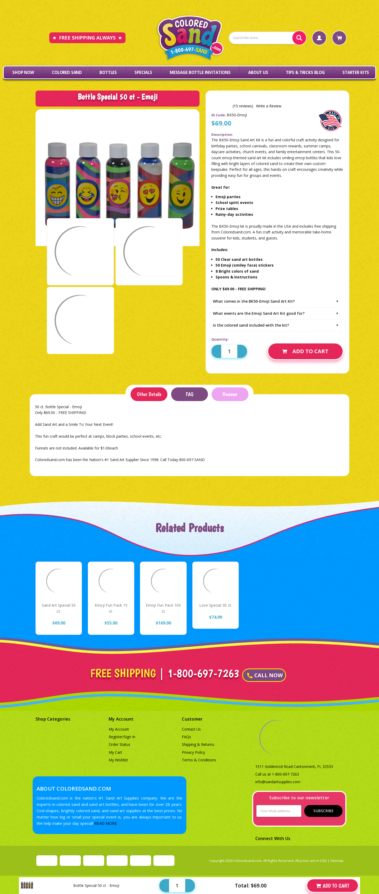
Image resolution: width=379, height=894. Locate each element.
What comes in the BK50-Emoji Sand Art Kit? (277, 301)
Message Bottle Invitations (200, 72)
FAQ (189, 394)
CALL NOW (265, 675)
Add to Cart (305, 351)
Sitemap (336, 860)
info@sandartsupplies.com (277, 781)
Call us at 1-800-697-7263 (277, 774)
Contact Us (191, 729)
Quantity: (220, 339)
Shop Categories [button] (53, 719)
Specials (143, 72)
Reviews (230, 394)
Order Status (119, 744)
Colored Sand (67, 72)
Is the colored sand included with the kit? (277, 325)
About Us (258, 72)
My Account (119, 729)
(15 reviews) (243, 106)
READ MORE (105, 823)
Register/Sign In (122, 736)
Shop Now (23, 72)
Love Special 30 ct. (215, 605)
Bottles (108, 72)
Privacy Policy (193, 752)
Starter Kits (355, 72)
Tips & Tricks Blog (305, 72)
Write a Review (268, 106)
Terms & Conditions (199, 759)
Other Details (149, 394)
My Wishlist (118, 759)
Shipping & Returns (198, 744)
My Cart (115, 752)
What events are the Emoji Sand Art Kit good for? (277, 313)
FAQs (186, 736)
